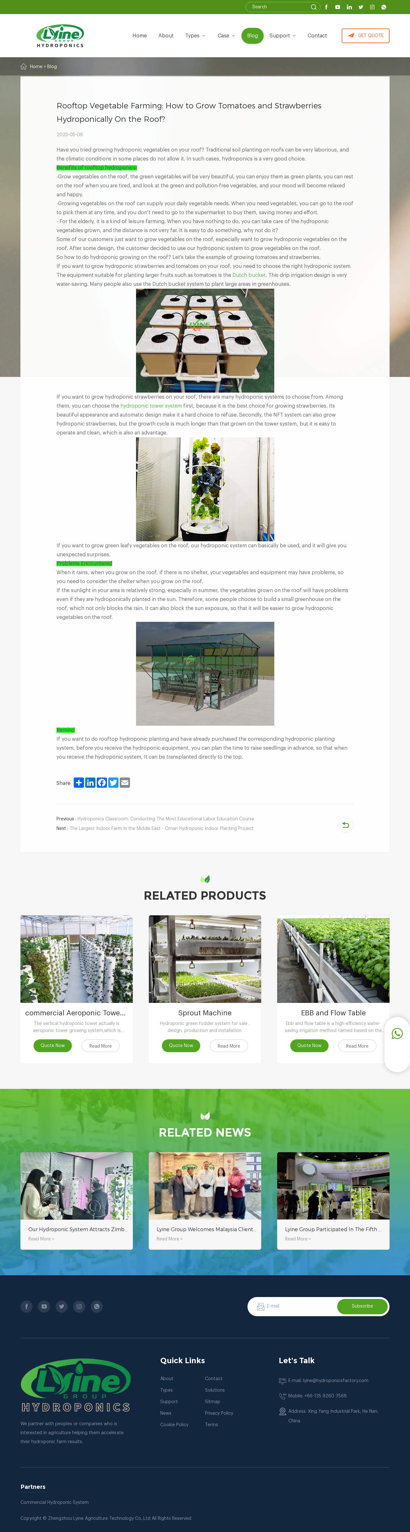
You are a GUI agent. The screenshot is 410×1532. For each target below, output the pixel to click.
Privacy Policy (219, 1413)
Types (166, 1390)
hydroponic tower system (151, 406)
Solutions (215, 1390)
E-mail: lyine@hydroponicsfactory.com (328, 1381)
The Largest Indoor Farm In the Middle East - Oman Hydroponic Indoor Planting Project (155, 828)
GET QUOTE (365, 35)
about (166, 35)
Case (227, 36)
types (196, 36)
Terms (211, 1425)
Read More (100, 1046)
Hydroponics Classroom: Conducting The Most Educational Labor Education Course (155, 819)
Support (283, 36)
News (165, 1413)
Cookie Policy (174, 1425)
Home (140, 35)
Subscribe (362, 1306)
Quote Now (53, 1045)
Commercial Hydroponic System (54, 1502)
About (166, 1379)
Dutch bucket (249, 275)
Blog (252, 35)
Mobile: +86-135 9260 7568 (317, 1396)
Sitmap (212, 1402)
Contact (317, 35)
